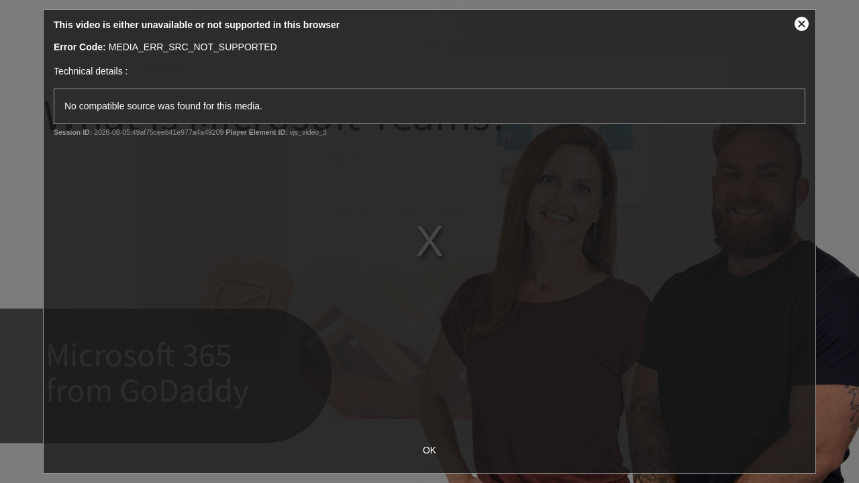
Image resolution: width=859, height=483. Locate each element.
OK (429, 450)
